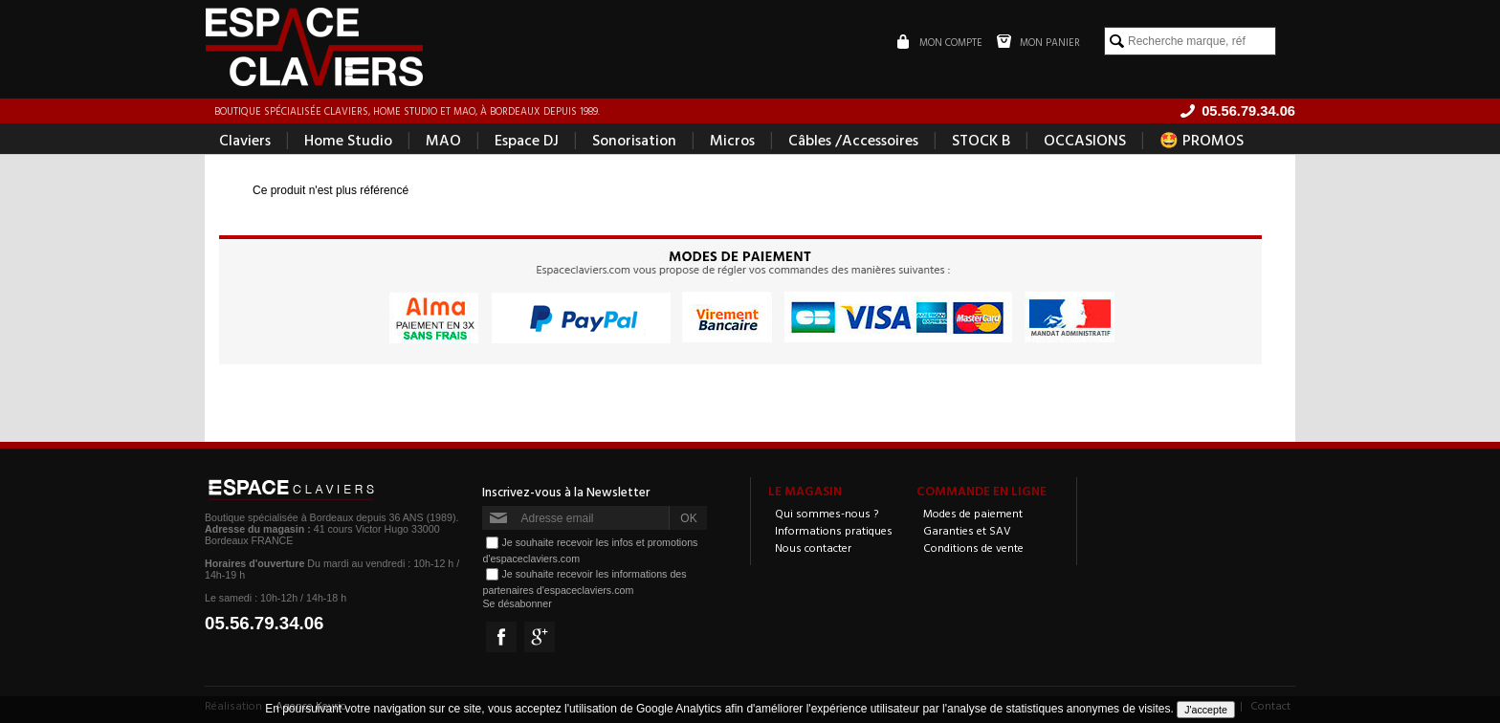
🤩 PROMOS (1201, 139)
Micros (732, 139)
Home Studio (348, 139)
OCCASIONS (1085, 139)
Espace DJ (527, 139)
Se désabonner (516, 603)
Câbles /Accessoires (853, 139)
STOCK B (981, 139)
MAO (443, 139)
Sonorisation (634, 139)
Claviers (245, 139)
